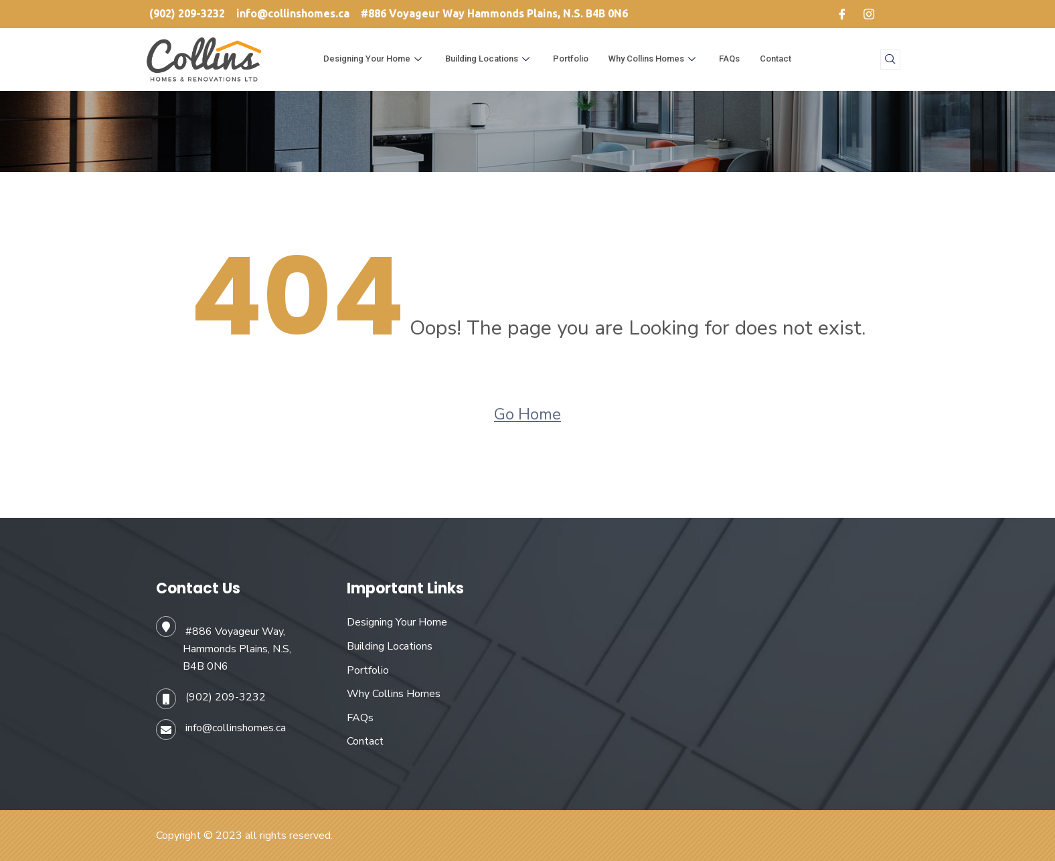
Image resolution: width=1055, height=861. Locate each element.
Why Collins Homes (653, 59)
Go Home (527, 414)
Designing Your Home (374, 59)
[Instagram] (869, 14)
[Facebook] (842, 14)
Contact (775, 59)
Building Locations (489, 59)
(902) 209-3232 (225, 697)
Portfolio (570, 59)
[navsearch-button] (890, 60)
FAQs (729, 59)
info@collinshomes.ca (235, 728)
